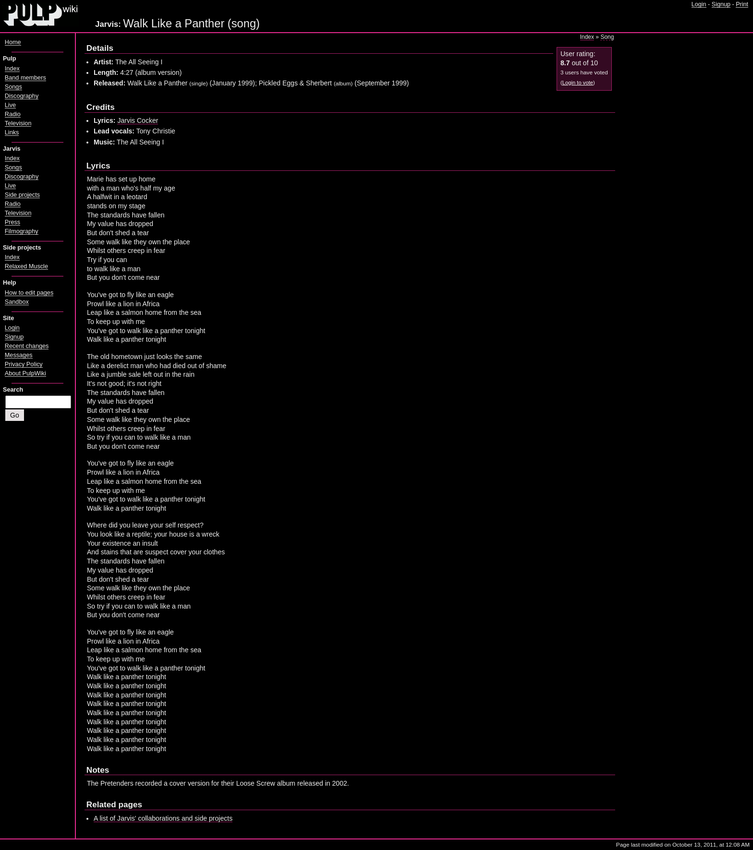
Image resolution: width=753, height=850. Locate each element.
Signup (721, 4)
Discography (21, 96)
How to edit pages (29, 292)
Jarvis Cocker (137, 120)
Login (699, 4)
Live (10, 105)
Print (742, 4)
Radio (13, 114)
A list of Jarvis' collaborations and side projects (163, 818)
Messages (19, 355)
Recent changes (27, 346)
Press (12, 222)
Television (18, 123)
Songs (13, 87)
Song (607, 37)
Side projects (22, 195)
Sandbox (17, 302)
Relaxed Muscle (26, 266)
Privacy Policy (24, 364)
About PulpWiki (25, 373)
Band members (25, 77)
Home (13, 42)
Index (587, 37)
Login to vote (577, 82)
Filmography (21, 231)
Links (12, 132)
